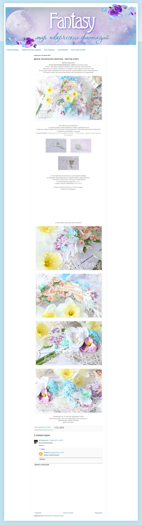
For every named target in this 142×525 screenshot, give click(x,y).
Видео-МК (41, 429)
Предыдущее (98, 513)
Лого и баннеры (49, 50)
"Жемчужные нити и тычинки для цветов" (61, 133)
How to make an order (78, 50)
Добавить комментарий (42, 464)
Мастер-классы (49, 429)
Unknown (46, 452)
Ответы (43, 449)
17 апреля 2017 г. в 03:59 (56, 440)
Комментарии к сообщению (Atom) (53, 515)
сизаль (78, 181)
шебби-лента (78, 183)
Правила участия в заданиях (31, 50)
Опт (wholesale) (63, 50)
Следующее (37, 513)
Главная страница (13, 50)
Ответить (41, 445)
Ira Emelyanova (43, 440)
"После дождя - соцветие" (83, 133)
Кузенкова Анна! (82, 65)
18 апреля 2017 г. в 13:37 (57, 452)
